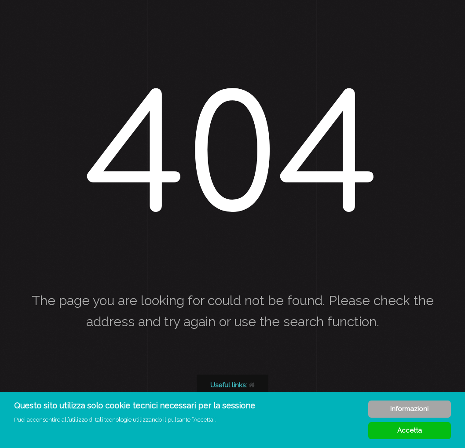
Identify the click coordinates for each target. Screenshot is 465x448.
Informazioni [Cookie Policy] (409, 409)
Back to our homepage (249, 385)
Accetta (409, 430)
